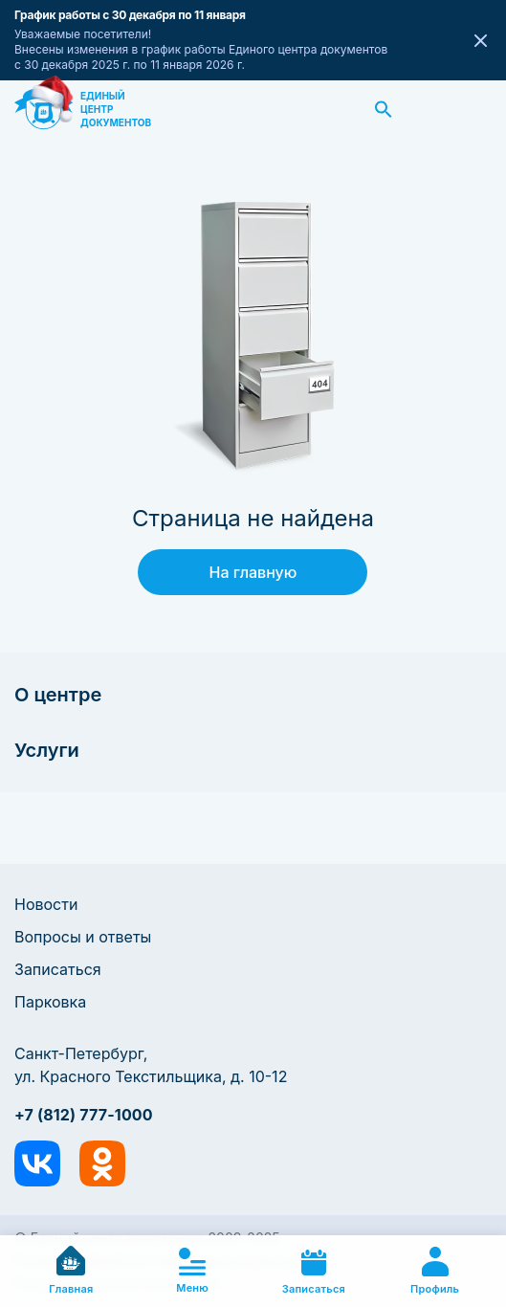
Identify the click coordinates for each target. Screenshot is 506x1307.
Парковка (50, 1001)
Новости (45, 904)
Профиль (434, 1271)
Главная (71, 1271)
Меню (192, 1271)
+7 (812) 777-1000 (83, 1114)
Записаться (57, 969)
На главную (253, 572)
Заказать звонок (471, 109)
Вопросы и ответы (82, 936)
